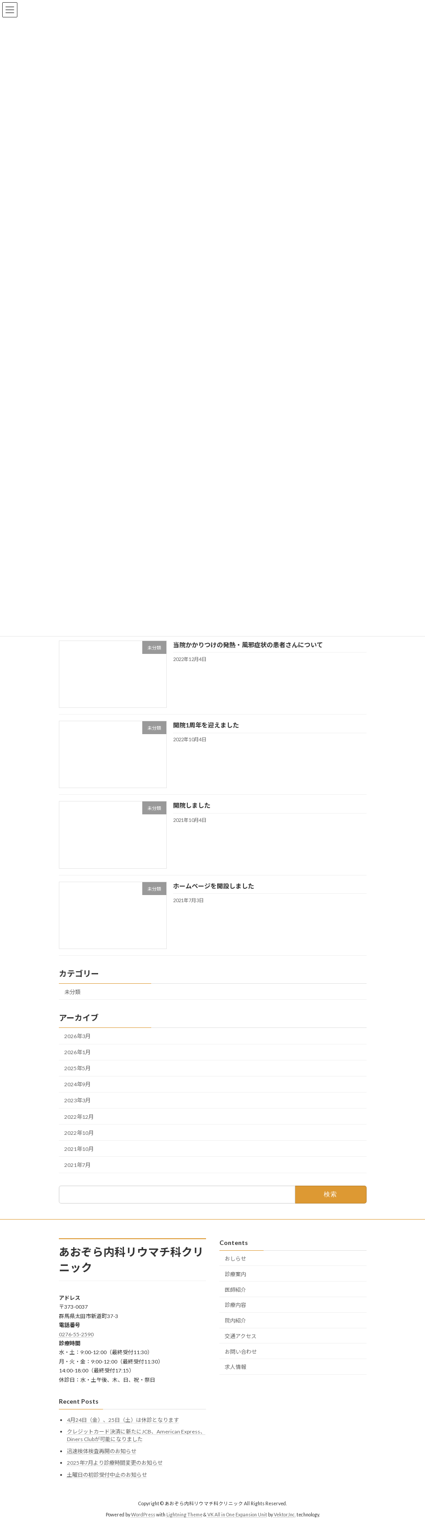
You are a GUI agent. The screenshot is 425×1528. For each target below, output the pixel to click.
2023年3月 (77, 1100)
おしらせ (235, 1258)
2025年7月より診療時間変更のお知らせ (115, 1462)
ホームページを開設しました (213, 885)
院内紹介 (235, 1320)
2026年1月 (77, 1052)
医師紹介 (235, 1289)
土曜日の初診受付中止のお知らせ (107, 1474)
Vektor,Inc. (285, 1514)
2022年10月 (79, 1132)
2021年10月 (79, 1149)
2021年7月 (77, 1165)
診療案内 (235, 1273)
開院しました (191, 805)
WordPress (143, 1514)
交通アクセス (240, 1336)
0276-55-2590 (76, 1334)
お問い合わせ (241, 1351)
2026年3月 (77, 1036)
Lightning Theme (184, 1514)
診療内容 (235, 1305)
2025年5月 (77, 1068)
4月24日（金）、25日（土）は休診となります (123, 1419)
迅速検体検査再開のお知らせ (101, 1450)
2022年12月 (79, 1116)
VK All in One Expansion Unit (237, 1514)
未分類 (72, 991)
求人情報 (235, 1367)
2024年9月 (77, 1084)
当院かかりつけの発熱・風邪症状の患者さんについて (247, 645)
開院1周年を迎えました (206, 725)
